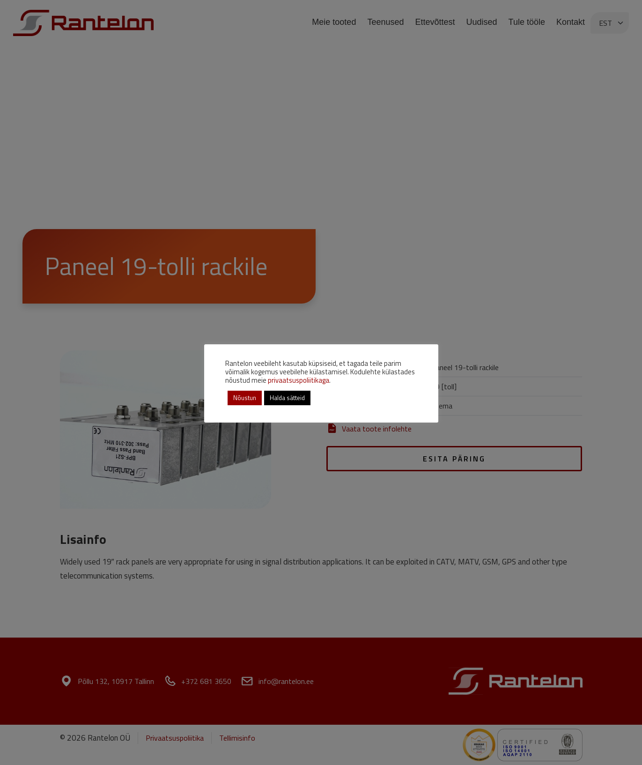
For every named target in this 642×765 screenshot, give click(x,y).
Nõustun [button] (244, 397)
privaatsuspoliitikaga (298, 380)
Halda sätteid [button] (287, 397)
